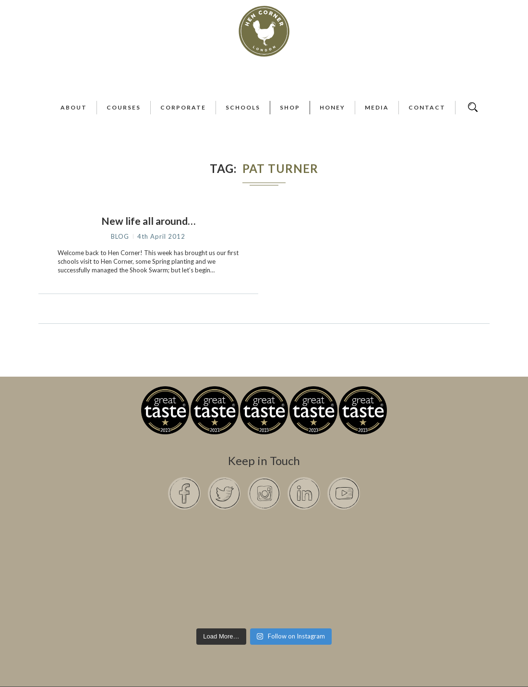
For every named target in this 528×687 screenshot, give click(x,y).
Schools (243, 107)
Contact (426, 107)
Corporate (183, 107)
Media (377, 107)
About (73, 107)
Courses (124, 107)
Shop (290, 107)
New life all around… (148, 221)
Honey (332, 107)
